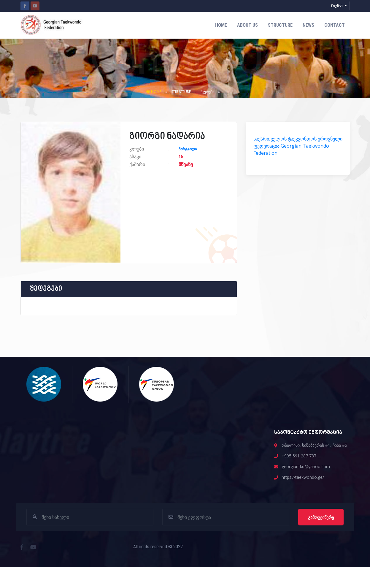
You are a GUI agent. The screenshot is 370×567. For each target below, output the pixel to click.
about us (247, 25)
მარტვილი (188, 149)
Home (221, 25)
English (337, 5)
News (308, 25)
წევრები (208, 91)
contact (334, 25)
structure (280, 25)
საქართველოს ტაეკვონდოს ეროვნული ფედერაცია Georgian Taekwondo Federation (297, 145)
